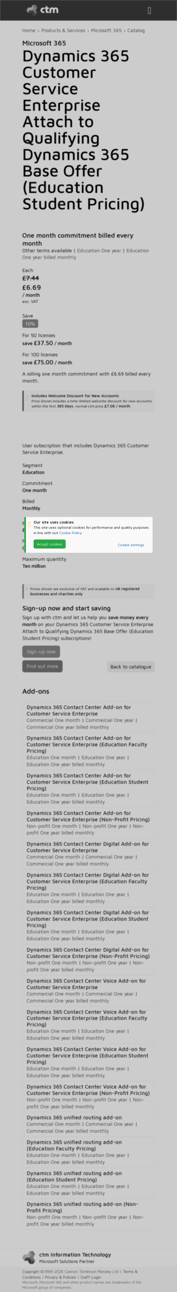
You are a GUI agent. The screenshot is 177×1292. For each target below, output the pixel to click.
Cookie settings (131, 545)
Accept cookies (49, 544)
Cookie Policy (70, 532)
